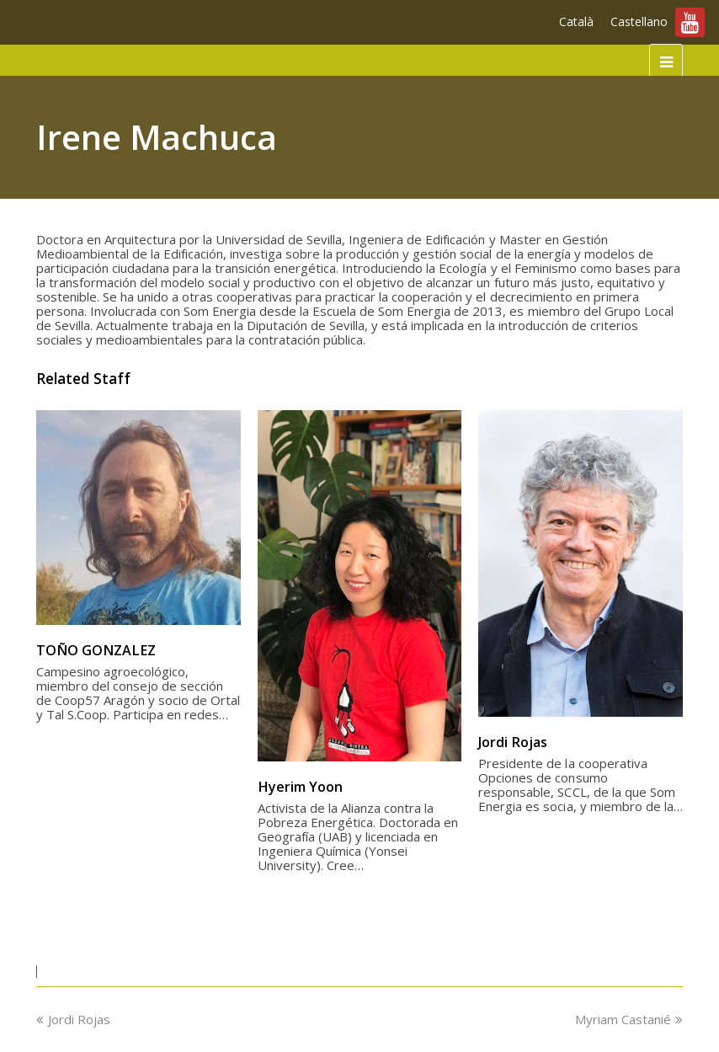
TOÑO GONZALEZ (96, 650)
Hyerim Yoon (300, 786)
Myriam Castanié (629, 1019)
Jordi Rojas (512, 742)
